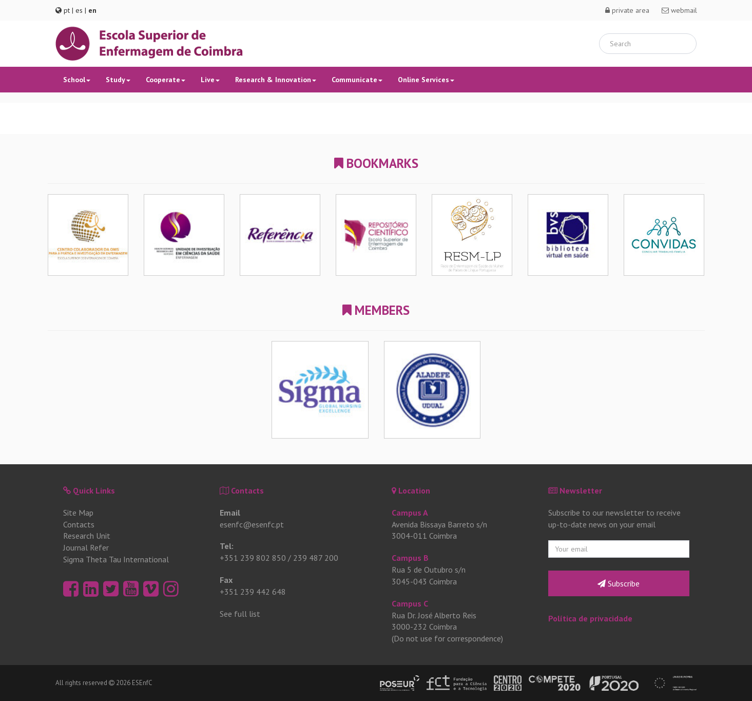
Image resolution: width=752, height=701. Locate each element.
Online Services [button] (426, 79)
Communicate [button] (357, 79)
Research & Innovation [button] (275, 79)
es (79, 10)
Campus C (410, 603)
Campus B (410, 558)
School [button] (76, 79)
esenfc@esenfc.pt (252, 524)
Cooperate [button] (165, 79)
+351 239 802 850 (253, 558)
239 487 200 (315, 558)
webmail (679, 10)
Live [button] (210, 79)
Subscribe (618, 583)
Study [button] (118, 79)
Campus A (410, 512)
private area (627, 10)
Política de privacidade (590, 618)
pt (67, 10)
